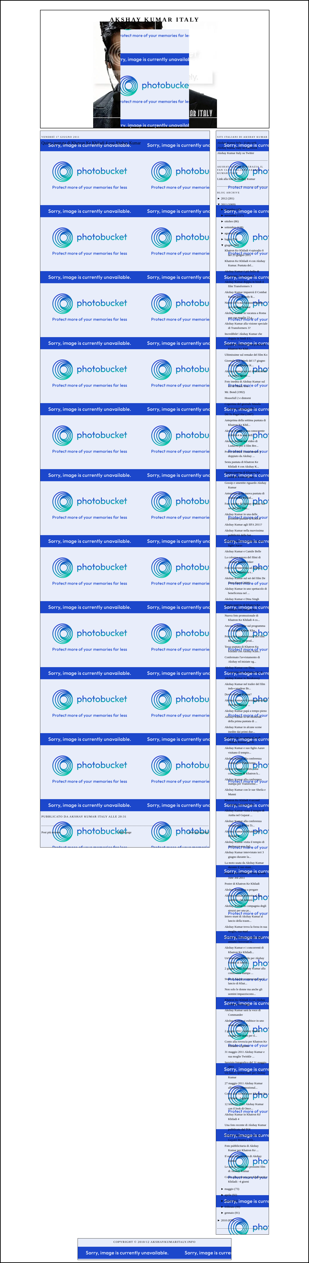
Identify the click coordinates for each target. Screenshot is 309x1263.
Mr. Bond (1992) (235, 392)
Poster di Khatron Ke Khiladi (242, 883)
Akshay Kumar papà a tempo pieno (246, 711)
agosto (228, 233)
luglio (228, 239)
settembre (230, 227)
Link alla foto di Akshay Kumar (236, 179)
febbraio (229, 1206)
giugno (229, 245)
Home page (125, 832)
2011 (224, 204)
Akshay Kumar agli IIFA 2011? (243, 524)
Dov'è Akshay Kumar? (238, 694)
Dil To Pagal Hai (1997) (239, 414)
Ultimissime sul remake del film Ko (246, 354)
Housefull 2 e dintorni (238, 398)
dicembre (230, 209)
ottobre (229, 221)
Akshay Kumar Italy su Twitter (235, 153)
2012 (224, 198)
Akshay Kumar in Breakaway (242, 678)
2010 (224, 1220)
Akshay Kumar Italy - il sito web (236, 142)
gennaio (229, 1212)
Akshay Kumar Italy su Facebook (237, 147)
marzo (228, 1200)
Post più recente (50, 832)
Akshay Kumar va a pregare (241, 889)
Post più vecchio (199, 832)
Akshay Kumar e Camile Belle (243, 551)
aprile (228, 1195)
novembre (230, 215)
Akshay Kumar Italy (155, 19)
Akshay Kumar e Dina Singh (242, 599)
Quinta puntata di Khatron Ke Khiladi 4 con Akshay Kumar (91, 143)
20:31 (122, 816)
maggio (229, 1189)
